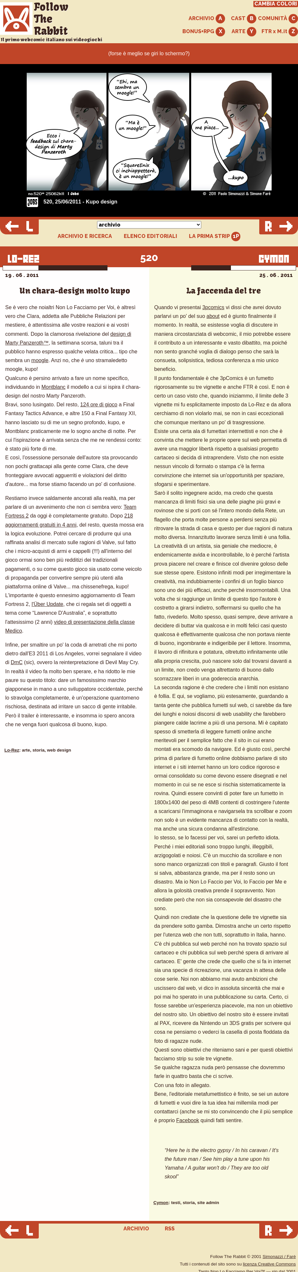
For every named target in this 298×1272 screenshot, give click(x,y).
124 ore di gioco (98, 404)
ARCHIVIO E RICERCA (85, 236)
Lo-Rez (12, 750)
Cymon (160, 1202)
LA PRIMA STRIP (215, 236)
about (213, 316)
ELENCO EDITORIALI (150, 236)
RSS (170, 1229)
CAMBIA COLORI (275, 4)
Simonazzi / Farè (279, 1256)
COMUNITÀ (278, 18)
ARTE (244, 31)
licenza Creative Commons (269, 1264)
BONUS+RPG (203, 31)
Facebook (187, 1120)
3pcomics (213, 307)
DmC (16, 662)
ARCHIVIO (207, 18)
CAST (243, 18)
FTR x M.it (280, 31)
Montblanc (53, 387)
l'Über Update (47, 604)
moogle (39, 360)
